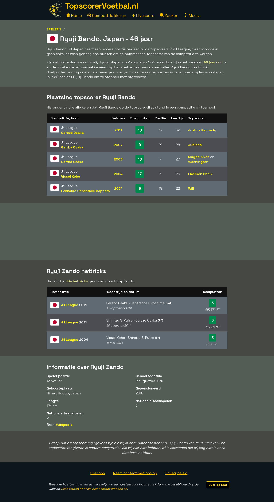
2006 (118, 159)
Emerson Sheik (200, 174)
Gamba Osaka (72, 147)
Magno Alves (198, 157)
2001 (118, 188)
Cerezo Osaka (72, 132)
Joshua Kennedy (202, 130)
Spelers (54, 29)
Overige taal (218, 485)
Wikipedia (64, 424)
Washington (198, 162)
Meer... (192, 15)
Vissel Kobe (70, 176)
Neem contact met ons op (135, 473)
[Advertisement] (137, 232)
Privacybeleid (176, 473)
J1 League (74, 305)
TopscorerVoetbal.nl (101, 6)
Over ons (97, 473)
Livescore (143, 15)
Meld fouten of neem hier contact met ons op (94, 489)
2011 (118, 130)
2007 (118, 145)
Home (74, 15)
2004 (118, 174)
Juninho (195, 145)
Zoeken (169, 15)
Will (191, 188)
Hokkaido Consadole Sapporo (85, 191)
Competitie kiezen (106, 15)
